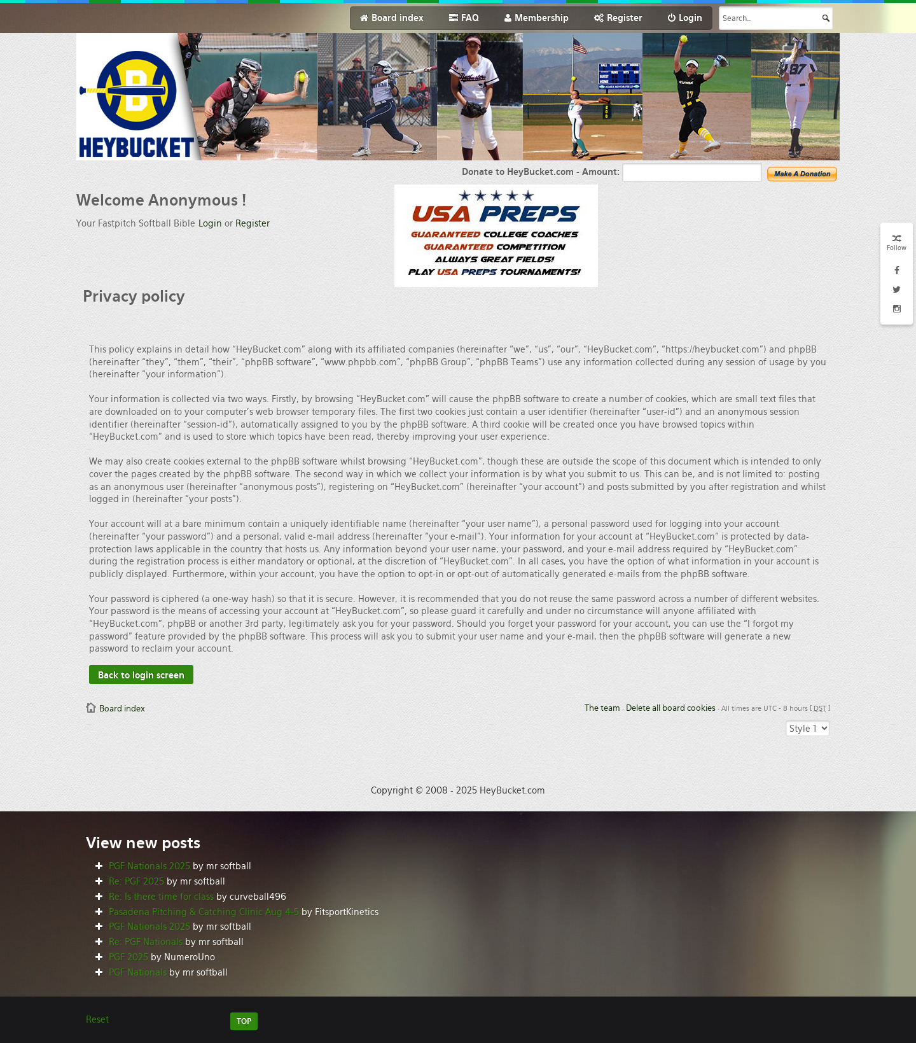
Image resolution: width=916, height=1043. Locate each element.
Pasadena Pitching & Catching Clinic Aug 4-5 (204, 912)
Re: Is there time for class (161, 897)
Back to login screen (141, 675)
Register (252, 223)
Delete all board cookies (671, 708)
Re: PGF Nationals (146, 942)
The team (602, 708)
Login (210, 223)
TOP (244, 1021)
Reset (97, 1019)
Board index (122, 708)
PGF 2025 (128, 957)
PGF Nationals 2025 (149, 866)
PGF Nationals (138, 972)
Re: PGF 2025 (136, 881)
